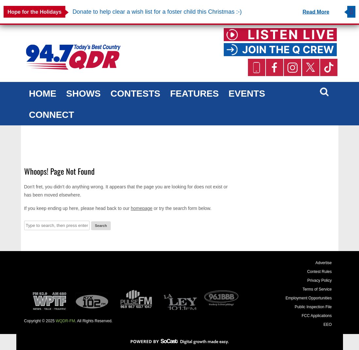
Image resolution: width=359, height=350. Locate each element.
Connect (51, 115)
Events (247, 93)
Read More (315, 12)
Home (43, 93)
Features (194, 93)
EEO (327, 324)
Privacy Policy (319, 280)
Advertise (323, 263)
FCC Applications (317, 315)
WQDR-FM (65, 321)
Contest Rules (319, 271)
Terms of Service (317, 289)
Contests (135, 93)
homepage (141, 208)
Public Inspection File (313, 307)
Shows (83, 93)
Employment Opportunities (309, 298)
